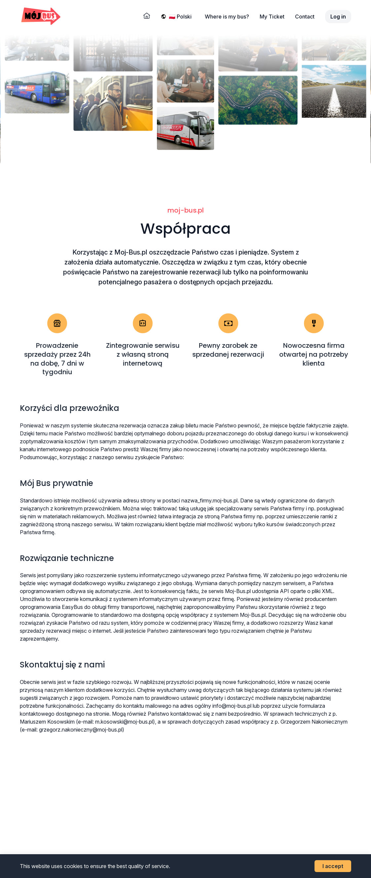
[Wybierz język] (181, 16)
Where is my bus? (227, 16)
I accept (332, 866)
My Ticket (272, 16)
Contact (305, 16)
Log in (338, 16)
